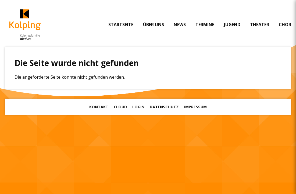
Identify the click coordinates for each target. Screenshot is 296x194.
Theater (259, 24)
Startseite (120, 24)
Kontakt (98, 106)
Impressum (195, 106)
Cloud (120, 106)
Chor (285, 24)
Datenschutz (164, 106)
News (180, 24)
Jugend (232, 24)
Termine (204, 24)
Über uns (153, 24)
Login (138, 106)
